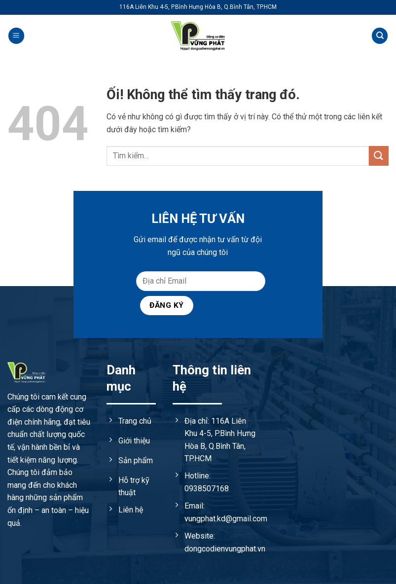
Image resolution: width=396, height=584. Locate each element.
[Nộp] (379, 155)
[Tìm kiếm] (380, 36)
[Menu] (16, 36)
